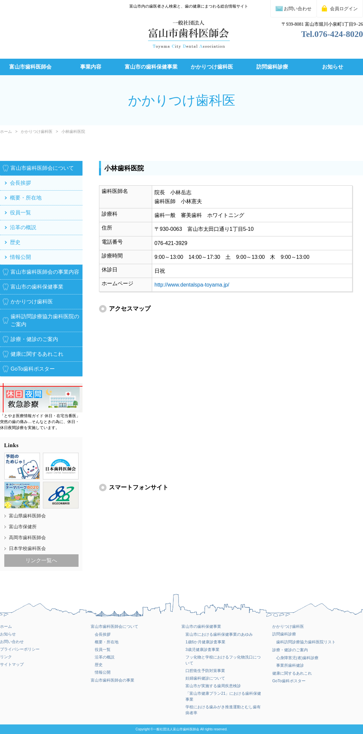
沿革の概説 (23, 227)
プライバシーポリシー (20, 649)
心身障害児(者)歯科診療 (297, 658)
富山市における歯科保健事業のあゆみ (219, 634)
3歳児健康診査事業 (202, 649)
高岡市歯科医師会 (27, 537)
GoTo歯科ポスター (289, 681)
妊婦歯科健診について (205, 678)
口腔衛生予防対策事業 (205, 670)
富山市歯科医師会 (30, 67)
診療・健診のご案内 (34, 339)
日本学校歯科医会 (27, 548)
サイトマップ (12, 664)
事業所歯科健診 (290, 665)
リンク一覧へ (41, 560)
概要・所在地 (26, 197)
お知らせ (332, 67)
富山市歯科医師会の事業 (112, 680)
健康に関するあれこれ (37, 354)
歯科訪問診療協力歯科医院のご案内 (45, 320)
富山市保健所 (23, 526)
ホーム (6, 131)
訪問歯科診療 (272, 67)
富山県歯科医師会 (27, 515)
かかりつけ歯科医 (212, 67)
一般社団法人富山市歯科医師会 (176, 729)
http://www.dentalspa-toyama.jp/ (191, 285)
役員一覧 (20, 212)
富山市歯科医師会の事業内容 (45, 272)
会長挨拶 (20, 183)
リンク (6, 657)
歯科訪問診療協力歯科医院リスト (306, 642)
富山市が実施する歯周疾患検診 (213, 686)
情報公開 (20, 257)
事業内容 (90, 67)
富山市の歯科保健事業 (151, 67)
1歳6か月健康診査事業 (205, 642)
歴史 (15, 242)
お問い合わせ (12, 641)
